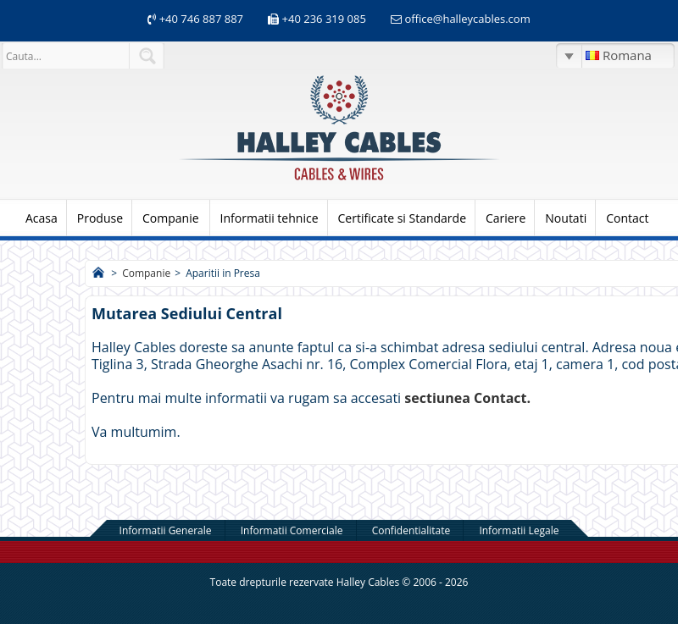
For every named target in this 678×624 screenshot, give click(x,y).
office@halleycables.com (467, 18)
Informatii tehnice (269, 218)
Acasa (41, 218)
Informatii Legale (519, 530)
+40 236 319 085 (324, 18)
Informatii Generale (165, 530)
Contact (627, 218)
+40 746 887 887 (199, 18)
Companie (170, 218)
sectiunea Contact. (467, 398)
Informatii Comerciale (292, 530)
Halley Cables (368, 582)
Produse (100, 218)
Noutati (565, 218)
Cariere (505, 218)
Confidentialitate (411, 530)
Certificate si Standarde (402, 218)
